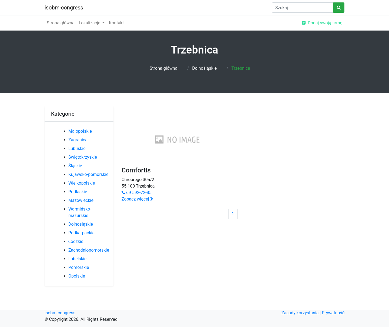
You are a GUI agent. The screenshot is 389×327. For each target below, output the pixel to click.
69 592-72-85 (137, 192)
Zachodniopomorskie (88, 250)
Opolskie (76, 276)
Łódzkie (75, 241)
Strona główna (61, 22)
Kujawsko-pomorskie (88, 174)
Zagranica (78, 139)
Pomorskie (78, 267)
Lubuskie (77, 148)
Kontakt (116, 22)
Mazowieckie (80, 200)
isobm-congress (64, 7)
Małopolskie (80, 131)
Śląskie (75, 165)
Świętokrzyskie (82, 157)
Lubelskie (77, 258)
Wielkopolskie (81, 183)
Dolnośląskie (204, 68)
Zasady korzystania (300, 312)
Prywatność (333, 312)
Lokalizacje (90, 22)
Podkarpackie (81, 232)
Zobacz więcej (137, 199)
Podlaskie (77, 191)
